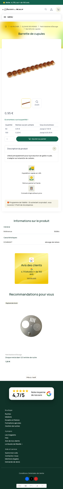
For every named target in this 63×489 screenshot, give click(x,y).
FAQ (6, 438)
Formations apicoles (13, 423)
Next (34, 377)
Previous (28, 377)
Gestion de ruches (12, 426)
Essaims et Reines (12, 420)
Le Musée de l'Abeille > (14, 444)
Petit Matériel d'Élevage (13, 355)
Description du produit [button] (31, 149)
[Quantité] (9, 139)
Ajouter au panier (37, 139)
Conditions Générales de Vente (31, 473)
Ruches (8, 414)
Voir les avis (31, 278)
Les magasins (10, 435)
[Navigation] (45, 9)
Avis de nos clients (12, 441)
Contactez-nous (11, 456)
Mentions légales (12, 459)
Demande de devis (12, 462)
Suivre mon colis (11, 453)
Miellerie (8, 417)
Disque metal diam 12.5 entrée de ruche (21, 357)
